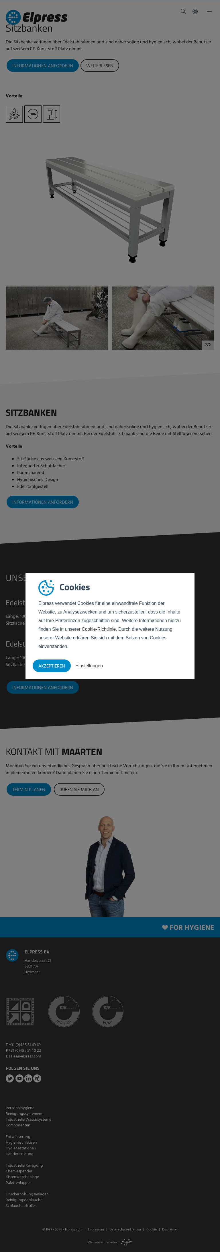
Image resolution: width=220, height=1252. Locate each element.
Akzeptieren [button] (51, 666)
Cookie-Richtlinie (99, 629)
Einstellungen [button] (89, 665)
